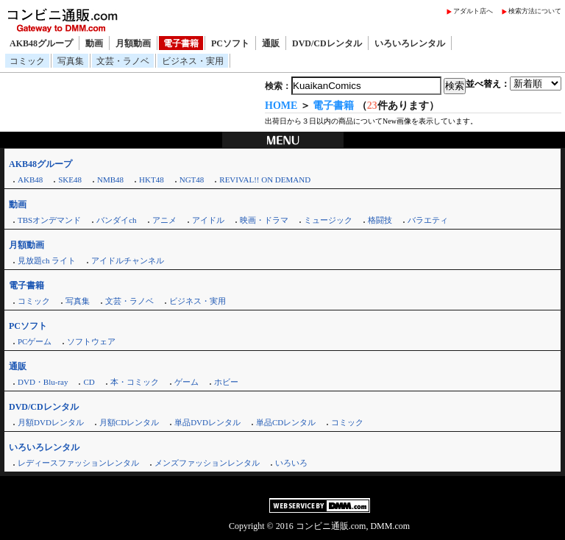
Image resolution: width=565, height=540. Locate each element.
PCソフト (230, 43)
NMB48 (110, 179)
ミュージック (328, 220)
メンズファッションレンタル (207, 462)
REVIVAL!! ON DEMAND (264, 179)
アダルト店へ (473, 11)
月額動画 (133, 43)
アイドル (208, 220)
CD (88, 381)
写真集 (70, 61)
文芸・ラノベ (122, 61)
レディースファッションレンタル (78, 462)
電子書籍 (181, 43)
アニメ (164, 220)
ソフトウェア (91, 341)
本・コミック (134, 381)
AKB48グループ (41, 43)
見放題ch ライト (47, 260)
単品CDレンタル (286, 422)
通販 (271, 43)
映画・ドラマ (264, 220)
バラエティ (428, 220)
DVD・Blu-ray (43, 381)
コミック (27, 61)
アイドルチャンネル (127, 260)
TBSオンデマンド (49, 220)
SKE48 (70, 179)
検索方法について (534, 11)
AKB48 (30, 179)
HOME (281, 105)
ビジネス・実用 (193, 61)
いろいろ (291, 462)
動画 (94, 43)
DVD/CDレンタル (327, 43)
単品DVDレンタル (207, 422)
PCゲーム (34, 341)
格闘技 (380, 220)
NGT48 (192, 179)
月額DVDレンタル (51, 422)
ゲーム (186, 381)
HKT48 (151, 179)
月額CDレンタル (129, 422)
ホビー (226, 381)
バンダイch (116, 220)
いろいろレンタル (409, 43)
